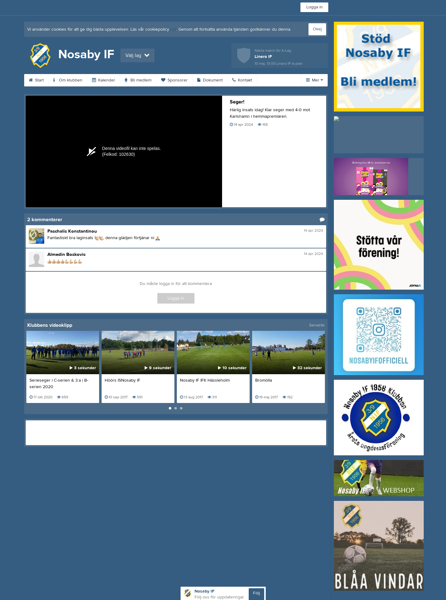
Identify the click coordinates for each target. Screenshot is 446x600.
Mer (314, 80)
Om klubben (67, 80)
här (173, 29)
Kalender (103, 80)
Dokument (210, 80)
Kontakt (242, 80)
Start (36, 80)
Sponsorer (174, 80)
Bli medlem (138, 80)
